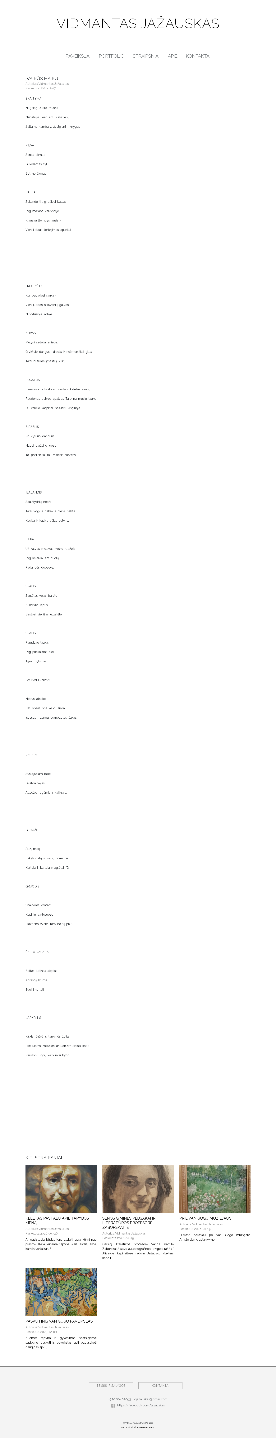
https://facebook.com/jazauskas (138, 1405)
